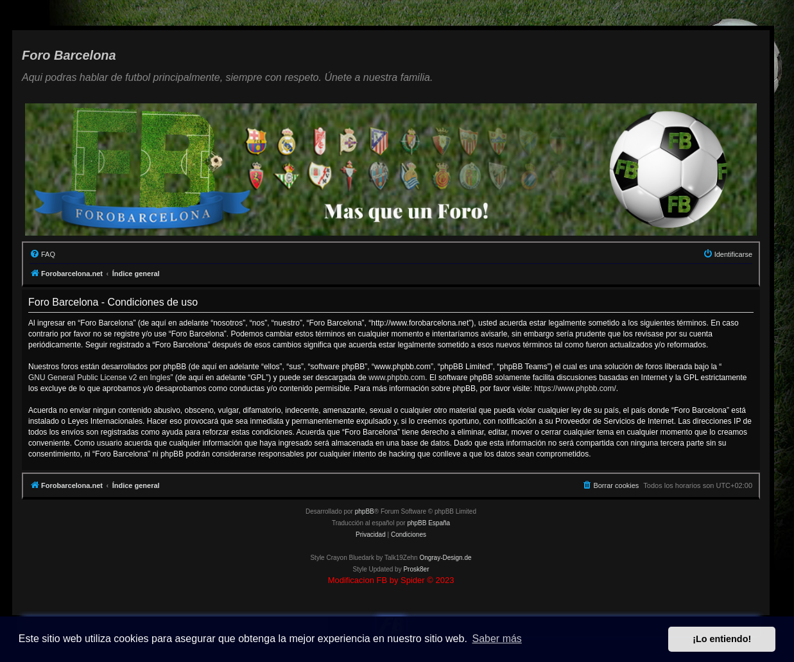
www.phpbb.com (396, 377)
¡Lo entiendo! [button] (722, 639)
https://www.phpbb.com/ (575, 388)
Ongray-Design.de (445, 557)
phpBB (364, 511)
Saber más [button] (497, 638)
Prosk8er (416, 569)
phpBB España (428, 523)
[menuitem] (42, 254)
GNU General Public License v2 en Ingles (99, 377)
